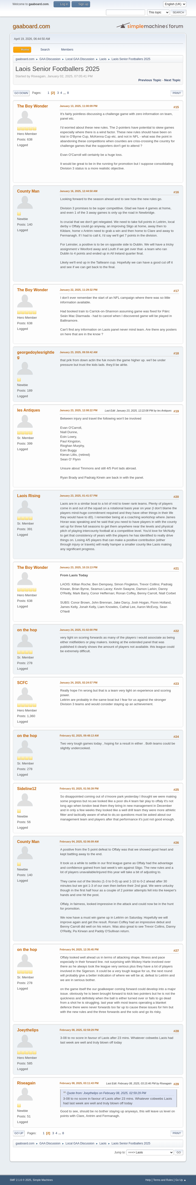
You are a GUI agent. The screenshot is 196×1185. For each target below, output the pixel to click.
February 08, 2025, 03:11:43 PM (79, 1083)
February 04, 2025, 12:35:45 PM (79, 949)
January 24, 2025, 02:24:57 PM (78, 682)
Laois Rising (28, 496)
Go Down (21, 93)
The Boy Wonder (32, 106)
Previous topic (149, 80)
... (65, 93)
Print (177, 93)
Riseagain (26, 1083)
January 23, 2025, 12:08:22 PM (78, 410)
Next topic (172, 80)
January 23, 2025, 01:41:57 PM (78, 495)
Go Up (18, 1133)
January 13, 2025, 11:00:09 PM (78, 106)
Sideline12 (26, 789)
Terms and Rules (163, 1179)
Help (148, 1179)
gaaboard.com (31, 26)
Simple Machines (43, 1179)
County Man (28, 191)
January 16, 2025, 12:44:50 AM (78, 191)
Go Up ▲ (180, 1179)
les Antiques (28, 410)
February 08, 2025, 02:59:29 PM (79, 1029)
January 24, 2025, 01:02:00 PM (78, 629)
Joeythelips (27, 1030)
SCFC (22, 683)
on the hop (27, 630)
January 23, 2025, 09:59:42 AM (78, 352)
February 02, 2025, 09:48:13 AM (79, 735)
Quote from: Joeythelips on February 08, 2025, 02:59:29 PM (106, 1093)
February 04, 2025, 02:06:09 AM (79, 841)
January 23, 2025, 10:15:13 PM (78, 567)
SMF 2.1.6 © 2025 (20, 1179)
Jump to (119, 1152)
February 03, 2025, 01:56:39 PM (79, 788)
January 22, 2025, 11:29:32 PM (78, 289)
